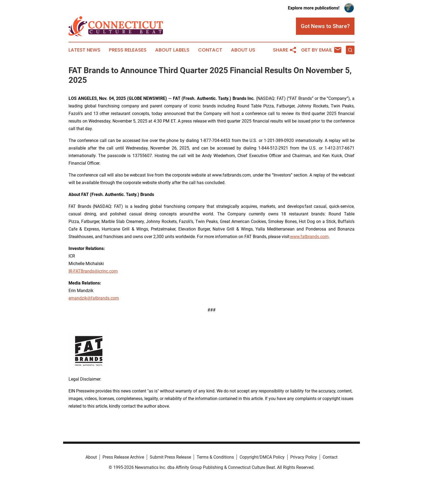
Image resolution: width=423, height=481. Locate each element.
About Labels (172, 50)
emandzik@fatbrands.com (94, 298)
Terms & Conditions (215, 457)
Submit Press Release (170, 457)
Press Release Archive (123, 457)
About (91, 457)
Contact (210, 50)
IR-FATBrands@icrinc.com (93, 271)
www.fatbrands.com (309, 236)
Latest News (84, 50)
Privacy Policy (303, 457)
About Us (243, 50)
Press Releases (127, 50)
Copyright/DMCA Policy (262, 457)
